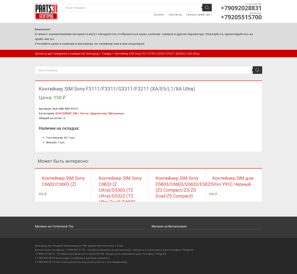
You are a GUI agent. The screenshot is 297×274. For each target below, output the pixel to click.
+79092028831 (241, 8)
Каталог (159, 14)
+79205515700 (241, 17)
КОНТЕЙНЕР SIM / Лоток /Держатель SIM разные (89, 113)
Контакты (175, 14)
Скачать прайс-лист (199, 14)
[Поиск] (207, 7)
